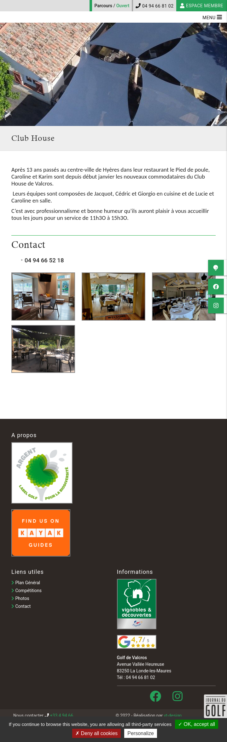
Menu (212, 17)
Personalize (140, 733)
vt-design (173, 715)
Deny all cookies (96, 733)
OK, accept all (196, 724)
